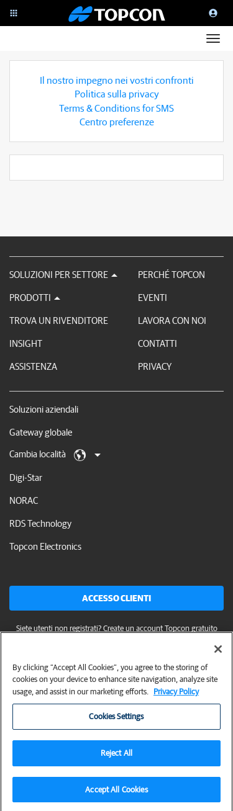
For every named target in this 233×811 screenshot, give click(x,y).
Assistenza (33, 366)
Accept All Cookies (116, 794)
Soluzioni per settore (63, 274)
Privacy (154, 366)
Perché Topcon (171, 274)
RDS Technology (40, 523)
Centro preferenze (117, 121)
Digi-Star (25, 477)
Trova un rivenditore (58, 320)
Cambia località (55, 455)
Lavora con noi (172, 320)
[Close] (218, 653)
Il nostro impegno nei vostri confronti (117, 80)
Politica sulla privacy (117, 93)
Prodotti (34, 297)
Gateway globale (40, 432)
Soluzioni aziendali (43, 409)
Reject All (116, 757)
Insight (25, 343)
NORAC (23, 500)
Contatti (157, 343)
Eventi (152, 297)
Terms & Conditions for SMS (116, 108)
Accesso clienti (116, 598)
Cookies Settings (116, 721)
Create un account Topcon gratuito (160, 628)
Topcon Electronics (45, 546)
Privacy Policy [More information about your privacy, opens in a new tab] (176, 696)
